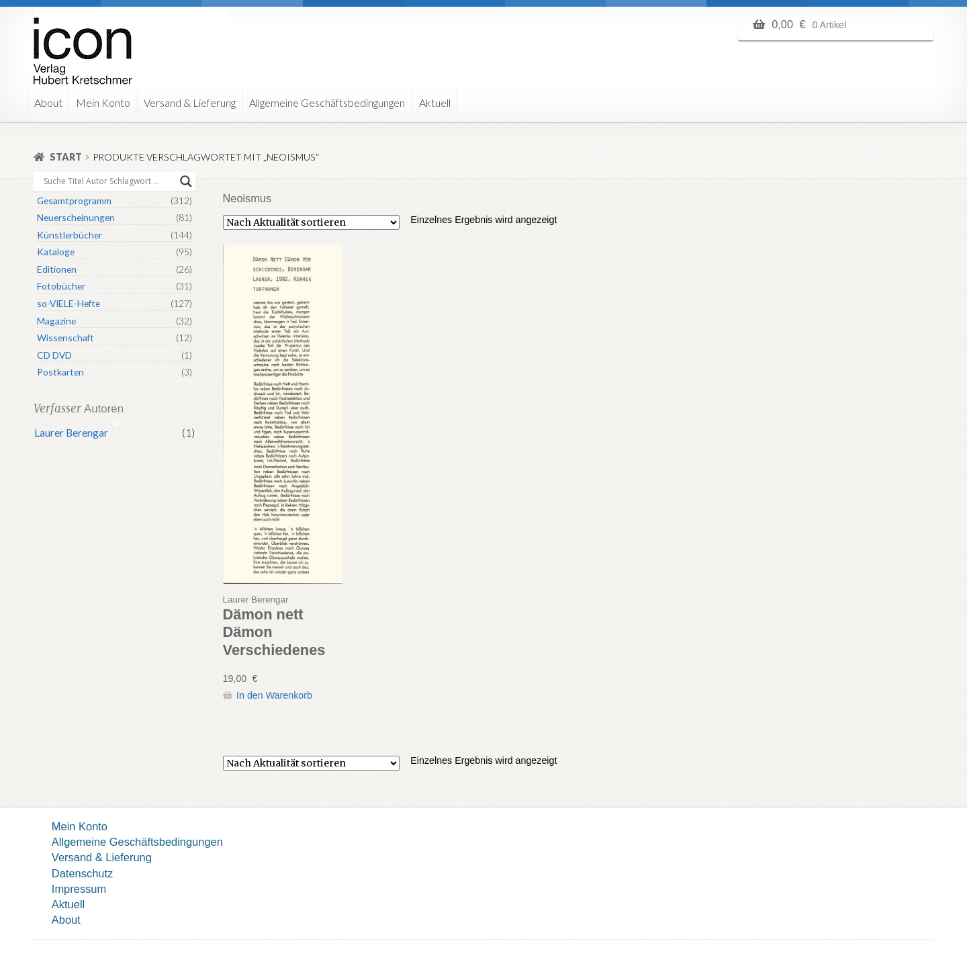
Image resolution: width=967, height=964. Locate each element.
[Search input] (108, 181)
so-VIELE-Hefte (68, 303)
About (48, 102)
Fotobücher (61, 286)
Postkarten (60, 372)
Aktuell (435, 102)
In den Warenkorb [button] (274, 695)
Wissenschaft (65, 337)
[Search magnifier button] (186, 181)
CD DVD (54, 355)
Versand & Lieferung (190, 102)
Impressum (79, 889)
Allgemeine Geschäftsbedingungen (327, 102)
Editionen (57, 269)
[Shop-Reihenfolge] (311, 222)
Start (66, 157)
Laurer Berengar (71, 433)
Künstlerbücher (69, 234)
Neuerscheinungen (76, 217)
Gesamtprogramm (74, 200)
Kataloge (56, 251)
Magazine (56, 320)
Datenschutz (82, 873)
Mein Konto (103, 102)
